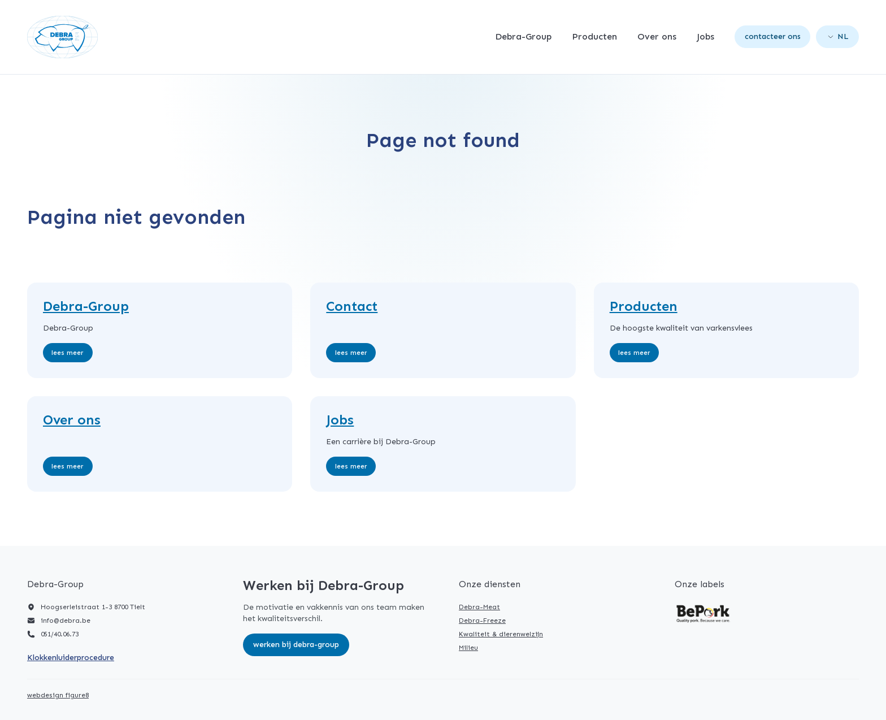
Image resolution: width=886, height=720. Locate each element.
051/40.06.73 (60, 634)
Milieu (468, 648)
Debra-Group (523, 36)
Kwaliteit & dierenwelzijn (501, 634)
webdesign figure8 (58, 695)
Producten (594, 36)
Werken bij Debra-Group (296, 644)
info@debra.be (65, 620)
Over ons (656, 36)
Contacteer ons (773, 36)
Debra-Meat (479, 607)
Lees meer (67, 353)
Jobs (705, 36)
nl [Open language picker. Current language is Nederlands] (838, 36)
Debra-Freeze (482, 620)
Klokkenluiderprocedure (70, 657)
